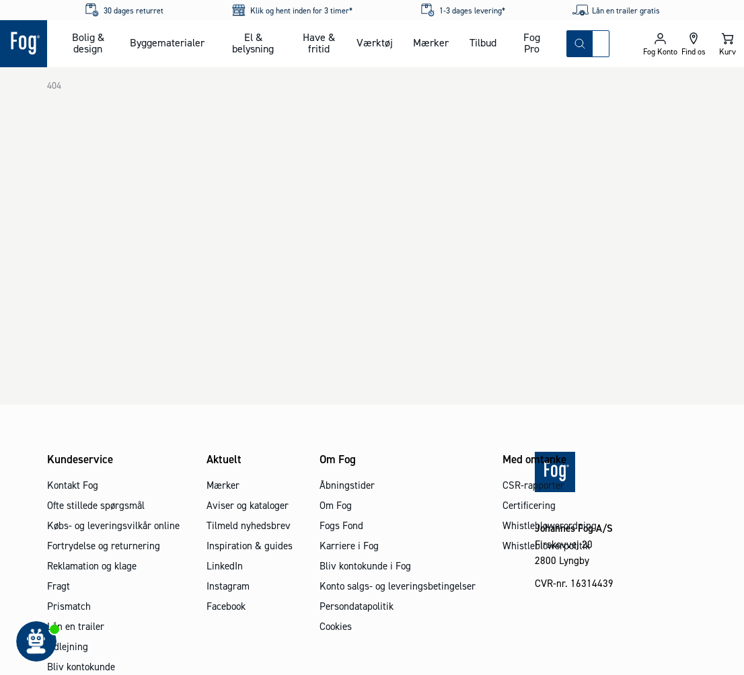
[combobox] (601, 43)
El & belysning (253, 42)
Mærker (431, 42)
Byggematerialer (167, 42)
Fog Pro (531, 42)
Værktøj (375, 42)
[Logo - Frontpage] (23, 43)
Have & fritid (319, 42)
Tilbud (483, 42)
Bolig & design (88, 42)
